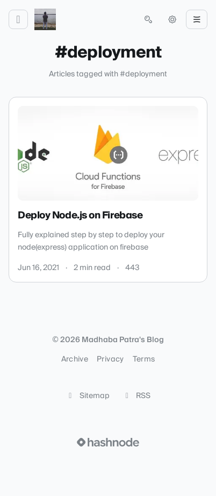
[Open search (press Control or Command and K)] (148, 19)
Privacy (110, 359)
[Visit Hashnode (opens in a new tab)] (108, 442)
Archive (74, 359)
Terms (144, 359)
